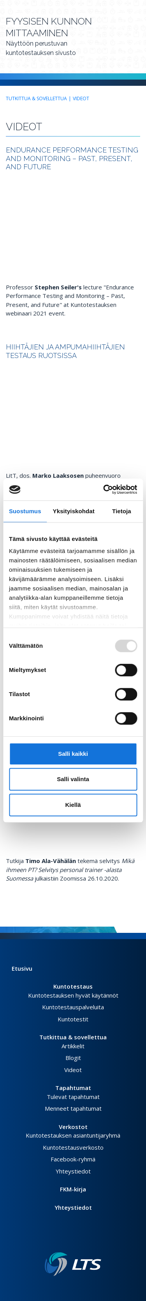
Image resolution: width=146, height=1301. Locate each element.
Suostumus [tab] (25, 511)
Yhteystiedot (73, 1171)
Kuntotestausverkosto (73, 1147)
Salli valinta (73, 779)
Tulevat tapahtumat (73, 1097)
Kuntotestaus (73, 986)
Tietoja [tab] (121, 511)
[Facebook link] (64, 1240)
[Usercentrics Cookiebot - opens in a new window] (104, 489)
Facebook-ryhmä (73, 1159)
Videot (81, 98)
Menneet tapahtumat (73, 1108)
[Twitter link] (70, 1240)
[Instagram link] (76, 1240)
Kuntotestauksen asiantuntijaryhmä (73, 1135)
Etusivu (22, 968)
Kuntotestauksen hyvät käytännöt (73, 995)
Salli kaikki (73, 753)
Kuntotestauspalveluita (73, 1007)
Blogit (73, 1058)
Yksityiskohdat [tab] (74, 511)
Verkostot (73, 1127)
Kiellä (73, 804)
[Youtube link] (82, 1240)
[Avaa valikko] (137, 39)
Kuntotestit (73, 1019)
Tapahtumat (73, 1088)
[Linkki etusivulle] (73, 1264)
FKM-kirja (73, 1189)
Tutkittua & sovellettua (36, 98)
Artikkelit (73, 1046)
